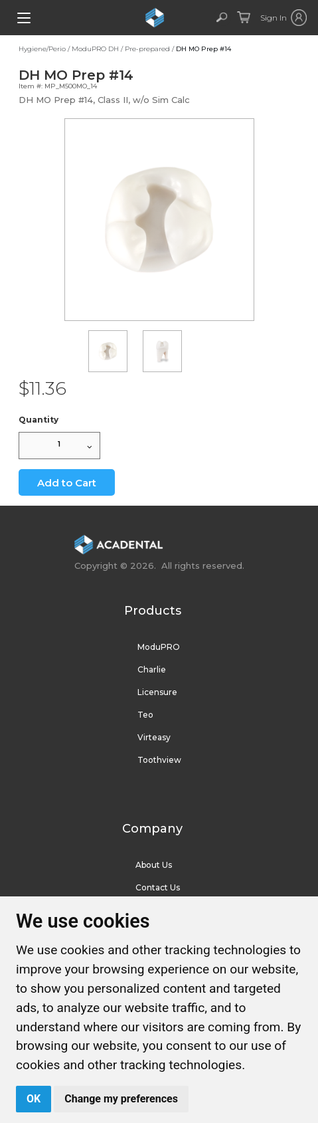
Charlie (151, 669)
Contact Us (157, 887)
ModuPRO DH (95, 49)
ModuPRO (158, 647)
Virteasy (154, 737)
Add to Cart (66, 482)
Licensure (157, 692)
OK (33, 1098)
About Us (153, 865)
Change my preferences (121, 1098)
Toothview (159, 760)
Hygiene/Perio (42, 49)
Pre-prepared (147, 49)
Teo (145, 715)
